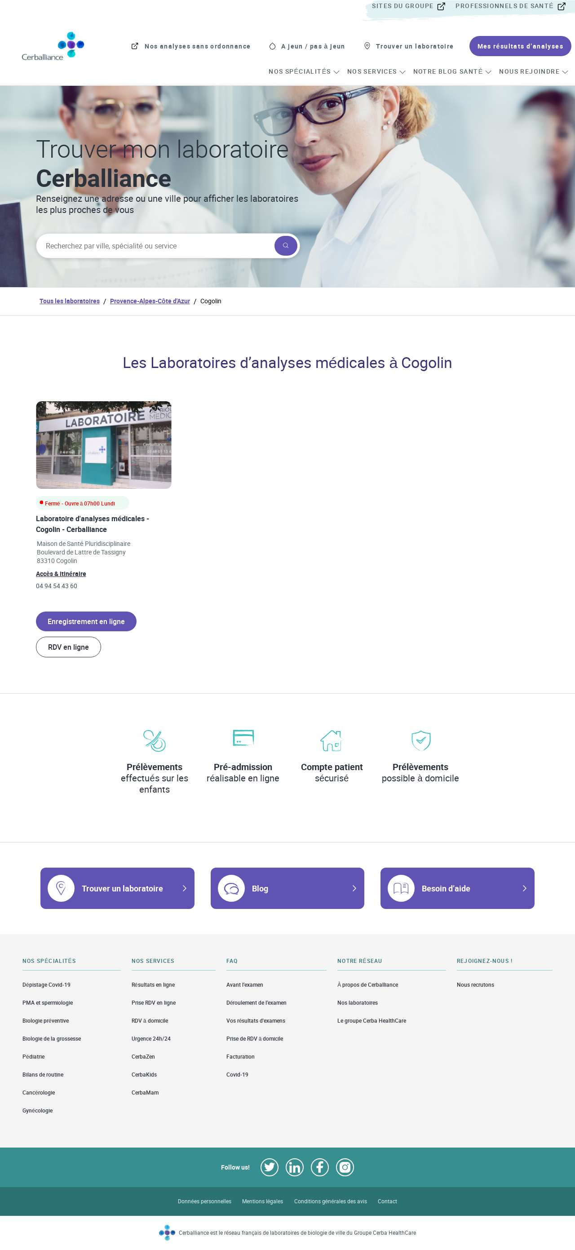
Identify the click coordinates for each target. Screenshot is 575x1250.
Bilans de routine (42, 1074)
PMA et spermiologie (47, 1002)
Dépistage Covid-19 (46, 984)
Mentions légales (262, 1201)
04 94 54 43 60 (56, 585)
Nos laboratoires (357, 1002)
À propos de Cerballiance (367, 984)
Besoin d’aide (446, 888)
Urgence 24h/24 (151, 1038)
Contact (387, 1201)
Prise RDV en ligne (154, 1002)
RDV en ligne (68, 647)
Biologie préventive (45, 1020)
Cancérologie (38, 1092)
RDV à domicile (150, 1020)
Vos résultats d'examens (256, 1020)
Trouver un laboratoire (122, 888)
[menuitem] (413, 6)
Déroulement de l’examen (256, 1002)
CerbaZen (143, 1056)
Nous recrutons (475, 984)
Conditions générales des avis (330, 1201)
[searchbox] (154, 246)
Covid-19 (237, 1074)
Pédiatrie (33, 1056)
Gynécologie (37, 1110)
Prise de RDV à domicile (254, 1038)
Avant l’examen (244, 984)
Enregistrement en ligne (86, 621)
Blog (260, 888)
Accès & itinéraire (61, 573)
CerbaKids (144, 1074)
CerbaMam (145, 1092)
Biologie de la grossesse (51, 1038)
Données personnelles (204, 1201)
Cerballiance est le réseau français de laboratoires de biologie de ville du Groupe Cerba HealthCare (297, 1232)
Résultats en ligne (153, 984)
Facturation (240, 1056)
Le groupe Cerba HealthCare (371, 1020)
